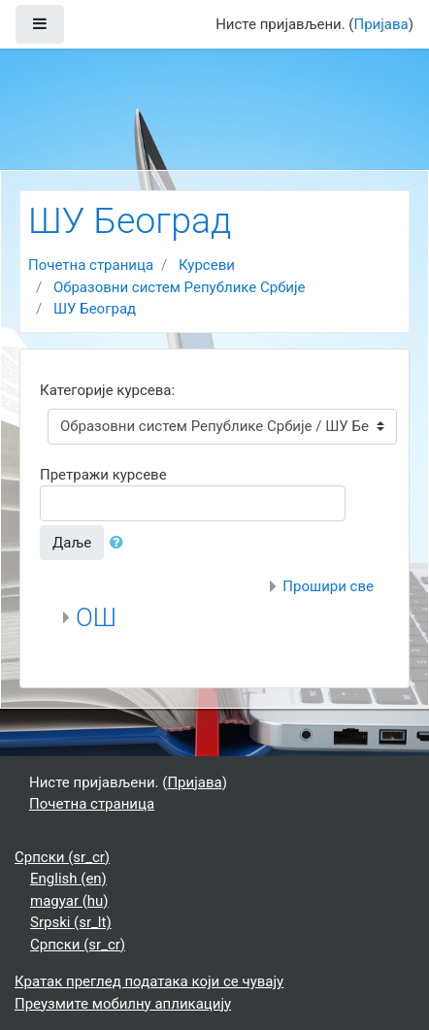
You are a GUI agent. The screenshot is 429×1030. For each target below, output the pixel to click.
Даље (71, 542)
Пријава (381, 24)
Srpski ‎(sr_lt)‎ (71, 922)
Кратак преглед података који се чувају (149, 981)
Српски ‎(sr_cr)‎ (62, 857)
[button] (120, 543)
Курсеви (207, 265)
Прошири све (328, 586)
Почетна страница (90, 265)
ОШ (96, 617)
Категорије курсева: (107, 390)
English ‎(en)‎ (68, 878)
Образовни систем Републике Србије (179, 287)
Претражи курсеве (103, 474)
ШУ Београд (94, 308)
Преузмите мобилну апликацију (123, 1004)
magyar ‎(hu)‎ (69, 901)
